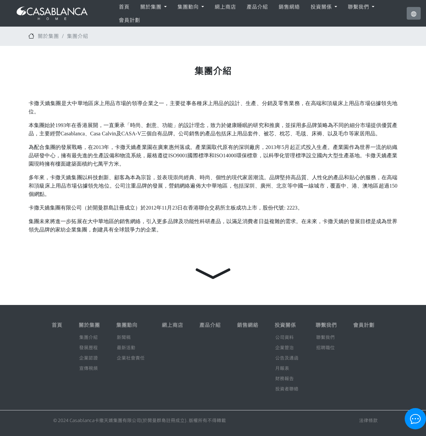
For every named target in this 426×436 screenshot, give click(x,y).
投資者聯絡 (287, 388)
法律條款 (368, 420)
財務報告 (284, 378)
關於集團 (48, 36)
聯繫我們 (325, 337)
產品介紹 (257, 6)
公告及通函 (287, 358)
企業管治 (284, 347)
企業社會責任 (131, 358)
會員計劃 (129, 20)
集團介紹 (77, 36)
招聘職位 (325, 347)
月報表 (282, 368)
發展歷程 (88, 347)
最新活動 (126, 347)
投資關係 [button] (322, 6)
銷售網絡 (289, 6)
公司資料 (284, 337)
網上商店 (225, 6)
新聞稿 (124, 337)
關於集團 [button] (151, 6)
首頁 (124, 6)
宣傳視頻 (88, 368)
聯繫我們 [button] (359, 6)
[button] (414, 13)
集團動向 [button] (188, 6)
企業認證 (88, 358)
